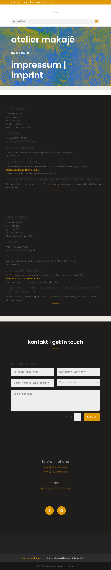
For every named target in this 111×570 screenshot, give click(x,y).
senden (92, 416)
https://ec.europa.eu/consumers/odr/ (22, 169)
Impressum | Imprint (32, 558)
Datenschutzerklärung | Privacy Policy (66, 558)
